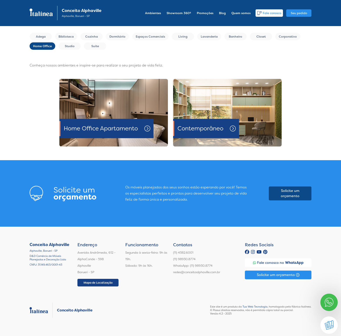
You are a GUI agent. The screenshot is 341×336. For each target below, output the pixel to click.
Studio (70, 46)
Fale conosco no (278, 262)
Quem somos (241, 13)
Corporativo (288, 36)
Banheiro (235, 36)
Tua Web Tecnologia (254, 306)
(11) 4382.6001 (183, 252)
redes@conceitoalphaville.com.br (196, 272)
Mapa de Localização (98, 282)
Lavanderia (209, 36)
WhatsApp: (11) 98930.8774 (192, 266)
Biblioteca (66, 36)
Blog (222, 13)
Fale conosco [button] (269, 13)
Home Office (42, 46)
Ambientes (153, 13)
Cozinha (91, 36)
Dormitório (117, 36)
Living (182, 36)
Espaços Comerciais (150, 36)
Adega (41, 36)
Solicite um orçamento (290, 193)
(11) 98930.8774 (184, 259)
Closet (261, 36)
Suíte (95, 46)
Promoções (205, 13)
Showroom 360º (179, 13)
